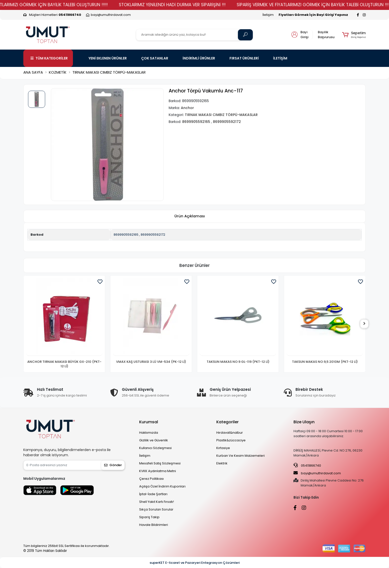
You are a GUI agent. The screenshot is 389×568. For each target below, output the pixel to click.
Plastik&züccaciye (231, 440)
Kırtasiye (223, 448)
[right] (365, 324)
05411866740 (307, 465)
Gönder (113, 465)
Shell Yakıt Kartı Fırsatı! (156, 501)
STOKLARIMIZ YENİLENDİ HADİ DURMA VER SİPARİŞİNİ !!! (185, 5)
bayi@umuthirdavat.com (317, 473)
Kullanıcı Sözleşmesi (155, 448)
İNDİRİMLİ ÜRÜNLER (199, 58)
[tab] (189, 216)
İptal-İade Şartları (153, 494)
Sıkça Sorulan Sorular (156, 509)
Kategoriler (227, 422)
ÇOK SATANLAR (154, 58)
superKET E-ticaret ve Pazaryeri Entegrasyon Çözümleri (195, 562)
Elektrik (221, 463)
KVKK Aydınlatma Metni (157, 471)
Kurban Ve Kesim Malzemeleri (240, 455)
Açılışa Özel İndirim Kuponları (162, 486)
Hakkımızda (148, 432)
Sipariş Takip (149, 517)
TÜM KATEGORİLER (49, 58)
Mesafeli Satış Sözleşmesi (160, 463)
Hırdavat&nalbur (229, 432)
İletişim (268, 14)
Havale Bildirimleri (153, 524)
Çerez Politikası (151, 478)
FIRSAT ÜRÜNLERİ (244, 58)
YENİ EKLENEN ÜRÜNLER (108, 58)
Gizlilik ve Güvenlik (153, 440)
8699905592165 (126, 234)
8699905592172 (153, 234)
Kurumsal (148, 422)
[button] (354, 34)
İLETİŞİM (280, 58)
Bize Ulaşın (304, 422)
